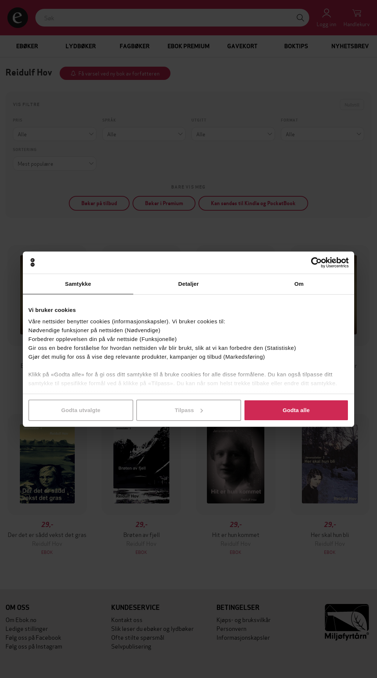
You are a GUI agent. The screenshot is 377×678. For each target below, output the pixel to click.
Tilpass (189, 410)
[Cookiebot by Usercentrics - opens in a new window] (316, 262)
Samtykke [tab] (78, 284)
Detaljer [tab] (188, 284)
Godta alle (296, 410)
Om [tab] (298, 284)
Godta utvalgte (80, 410)
